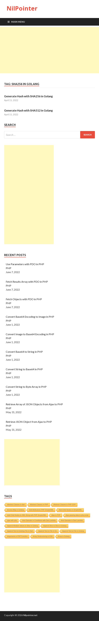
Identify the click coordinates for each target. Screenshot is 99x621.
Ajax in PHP (56, 515)
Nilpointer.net (30, 615)
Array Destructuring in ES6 (42, 536)
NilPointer (22, 8)
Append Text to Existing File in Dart (20, 531)
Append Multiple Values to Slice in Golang (22, 526)
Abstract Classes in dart (16, 505)
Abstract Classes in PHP (39, 505)
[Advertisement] (49, 50)
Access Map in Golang (15, 510)
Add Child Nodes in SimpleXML (70, 510)
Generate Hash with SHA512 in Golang (28, 110)
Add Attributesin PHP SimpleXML (41, 510)
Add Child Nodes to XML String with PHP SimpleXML (26, 515)
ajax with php (12, 520)
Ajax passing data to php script (77, 515)
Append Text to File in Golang (73, 531)
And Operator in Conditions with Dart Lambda (39, 520)
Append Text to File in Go (47, 531)
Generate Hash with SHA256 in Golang (28, 96)
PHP (8, 268)
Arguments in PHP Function (17, 536)
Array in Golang (63, 536)
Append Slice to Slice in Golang (54, 526)
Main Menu (18, 21)
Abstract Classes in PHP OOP (65, 505)
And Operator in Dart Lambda (72, 520)
